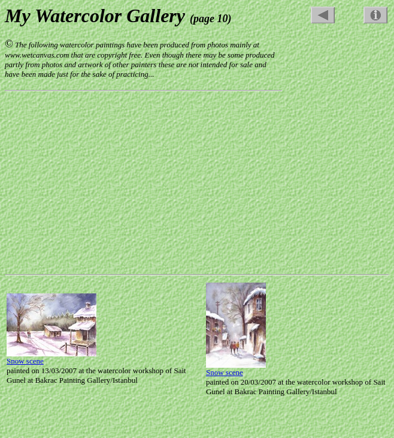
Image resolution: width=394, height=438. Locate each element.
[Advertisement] (341, 62)
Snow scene (25, 360)
